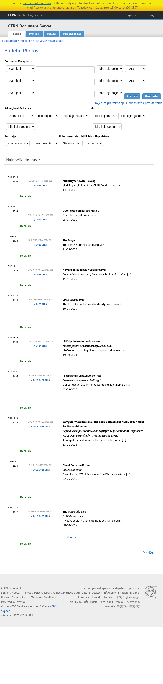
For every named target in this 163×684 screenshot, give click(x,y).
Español (135, 593)
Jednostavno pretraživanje (145, 103)
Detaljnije (26, 196)
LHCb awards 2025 (74, 299)
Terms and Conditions (43, 597)
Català (86, 593)
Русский (120, 602)
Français (83, 597)
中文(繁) (134, 606)
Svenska (109, 606)
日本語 (119, 597)
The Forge (69, 240)
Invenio (20, 602)
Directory (149, 15)
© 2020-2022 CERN (40, 380)
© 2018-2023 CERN (40, 426)
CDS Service (18, 606)
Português (106, 602)
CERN (26, 15)
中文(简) (122, 606)
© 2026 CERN (40, 185)
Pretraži (17, 34)
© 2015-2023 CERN (40, 516)
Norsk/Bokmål (79, 602)
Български (73, 593)
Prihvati (34, 34)
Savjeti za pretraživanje (109, 103)
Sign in (131, 15)
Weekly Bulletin (40, 40)
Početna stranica (9, 40)
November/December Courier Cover (84, 270)
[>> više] (148, 553)
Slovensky (133, 602)
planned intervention (37, 3)
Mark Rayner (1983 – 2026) (79, 181)
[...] (129, 274)
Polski (94, 602)
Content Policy (20, 597)
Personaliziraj (72, 34)
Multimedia (25, 40)
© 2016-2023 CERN (40, 469)
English (123, 593)
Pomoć (51, 34)
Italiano (108, 597)
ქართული (133, 597)
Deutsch (97, 593)
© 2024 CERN (40, 345)
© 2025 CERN (40, 274)
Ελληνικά (110, 593)
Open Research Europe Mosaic (81, 210)
